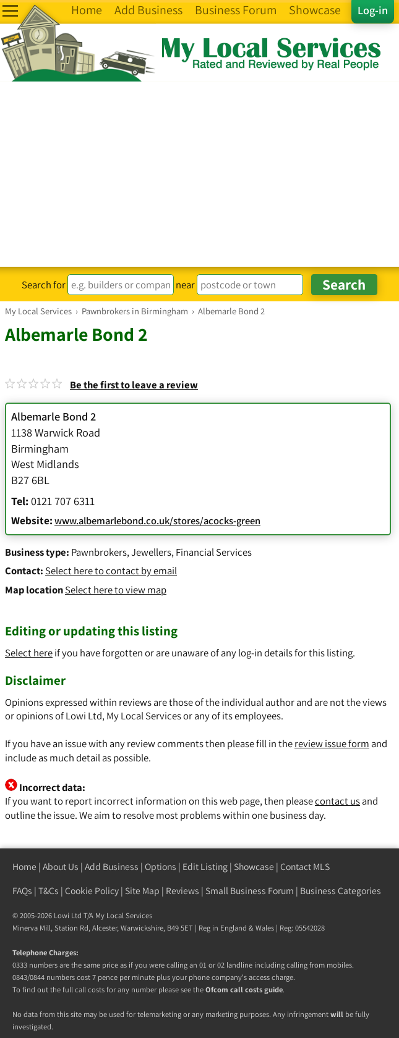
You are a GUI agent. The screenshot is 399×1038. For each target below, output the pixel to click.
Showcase (254, 867)
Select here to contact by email (111, 570)
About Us (61, 867)
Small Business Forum (249, 891)
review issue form (331, 743)
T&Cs (48, 891)
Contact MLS (305, 867)
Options (160, 867)
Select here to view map (115, 589)
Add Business (112, 867)
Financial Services (214, 552)
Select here (29, 652)
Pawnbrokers (99, 552)
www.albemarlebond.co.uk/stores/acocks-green (157, 520)
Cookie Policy (92, 891)
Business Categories (340, 891)
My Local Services (123, 915)
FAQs (22, 891)
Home (24, 867)
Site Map (142, 891)
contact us (337, 801)
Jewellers (151, 552)
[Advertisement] (199, 174)
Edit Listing (205, 867)
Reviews (182, 891)
